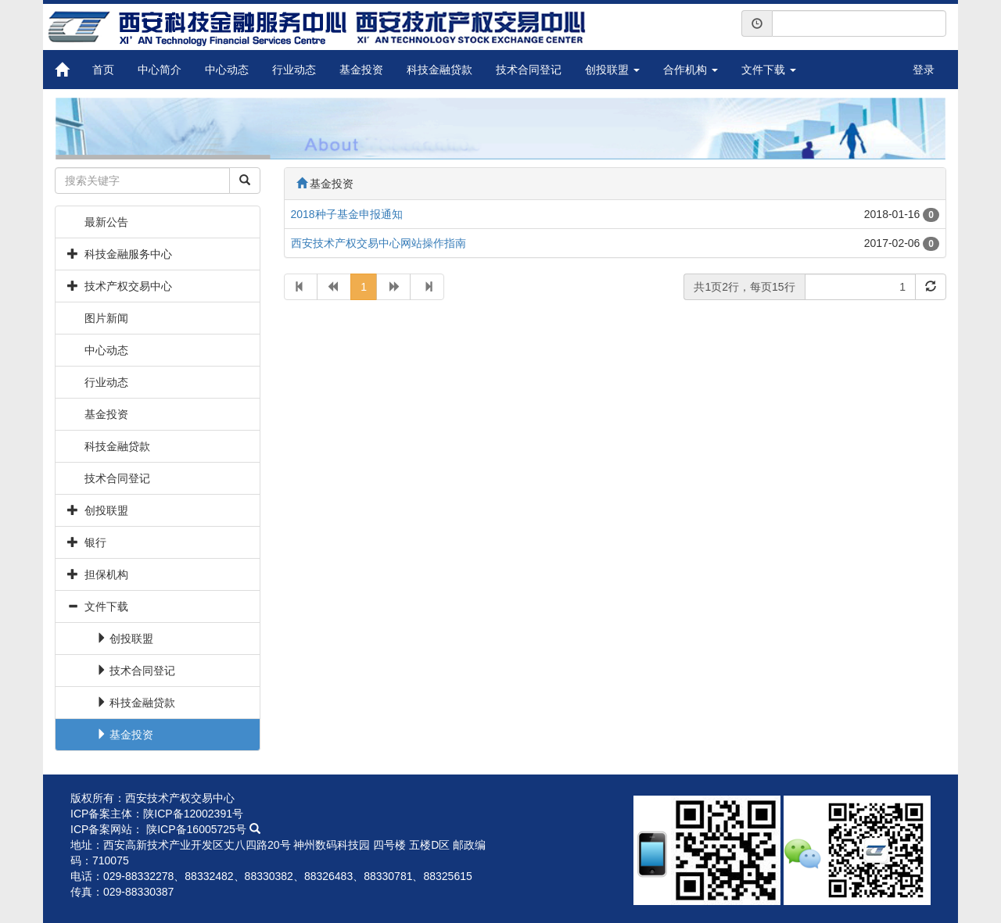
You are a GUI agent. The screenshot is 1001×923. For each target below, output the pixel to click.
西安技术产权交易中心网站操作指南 (378, 243)
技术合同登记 (528, 69)
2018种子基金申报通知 (347, 214)
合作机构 (690, 69)
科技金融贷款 (439, 69)
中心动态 (227, 69)
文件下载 (768, 69)
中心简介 (159, 69)
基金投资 (361, 69)
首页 (103, 69)
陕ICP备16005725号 (203, 829)
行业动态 (294, 69)
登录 (924, 69)
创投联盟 (612, 69)
